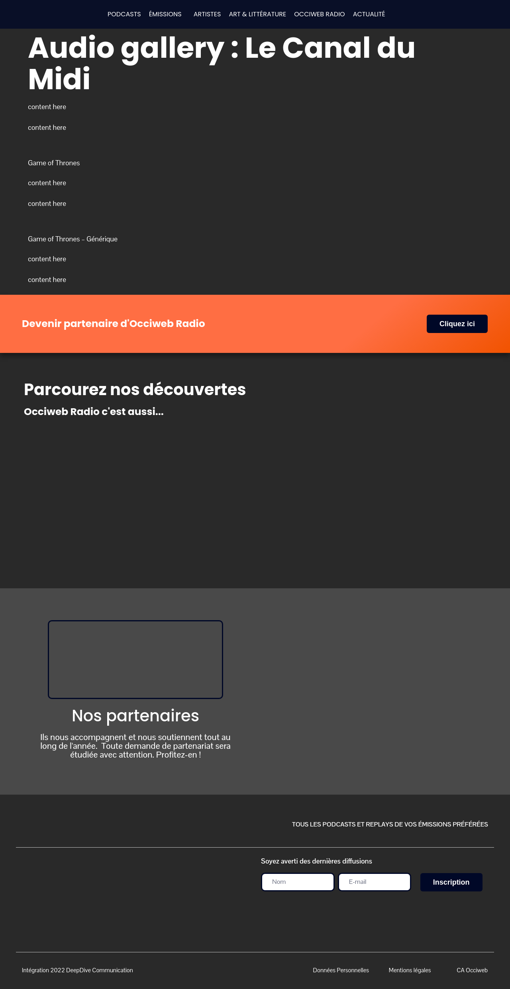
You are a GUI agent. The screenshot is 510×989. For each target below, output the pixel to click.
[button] (167, 14)
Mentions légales (410, 970)
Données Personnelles (341, 970)
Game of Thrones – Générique (73, 238)
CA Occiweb (472, 970)
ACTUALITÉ (369, 14)
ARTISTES (207, 14)
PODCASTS (124, 14)
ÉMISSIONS (165, 14)
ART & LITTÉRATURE (257, 14)
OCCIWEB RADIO (319, 14)
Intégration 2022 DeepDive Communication (77, 970)
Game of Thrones (54, 162)
